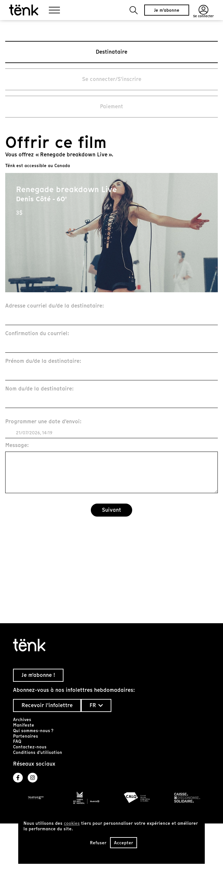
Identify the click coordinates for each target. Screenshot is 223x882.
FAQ (17, 741)
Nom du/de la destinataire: (39, 389)
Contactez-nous (30, 747)
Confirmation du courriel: (37, 333)
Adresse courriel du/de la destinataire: (54, 306)
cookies (72, 823)
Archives (22, 720)
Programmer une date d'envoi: (43, 421)
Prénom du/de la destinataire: (43, 361)
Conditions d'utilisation (37, 752)
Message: (17, 445)
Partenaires (25, 736)
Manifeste (23, 725)
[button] (134, 10)
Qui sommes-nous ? (33, 731)
